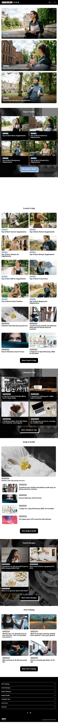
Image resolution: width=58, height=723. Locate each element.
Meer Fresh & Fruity (29, 360)
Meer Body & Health (29, 531)
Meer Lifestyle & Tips (29, 430)
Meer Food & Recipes (29, 598)
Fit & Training (5, 684)
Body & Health (5, 695)
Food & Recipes (5, 688)
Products (4, 707)
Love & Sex (4, 703)
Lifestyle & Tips (5, 699)
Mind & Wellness (6, 691)
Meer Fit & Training (29, 669)
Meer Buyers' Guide (29, 169)
